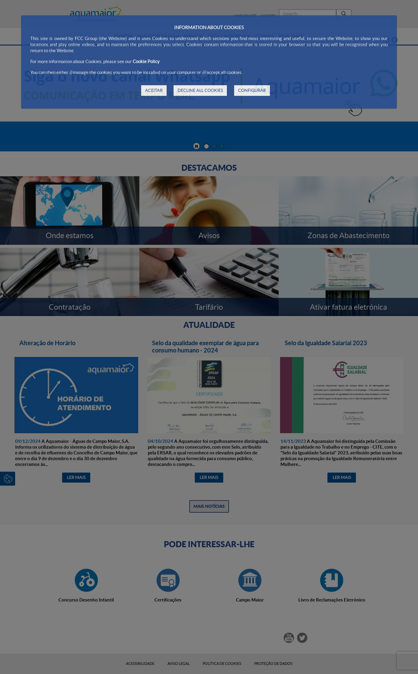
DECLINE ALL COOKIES (200, 90)
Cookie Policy (146, 61)
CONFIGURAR (252, 90)
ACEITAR (154, 90)
